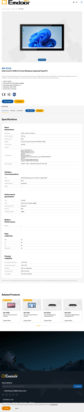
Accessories (20, 110)
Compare (39, 110)
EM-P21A (21, 9)
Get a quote (30, 110)
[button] (4, 38)
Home (3, 9)
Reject (16, 408)
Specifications (5, 110)
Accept (6, 408)
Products (8, 9)
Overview (12, 110)
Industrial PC (14, 9)
